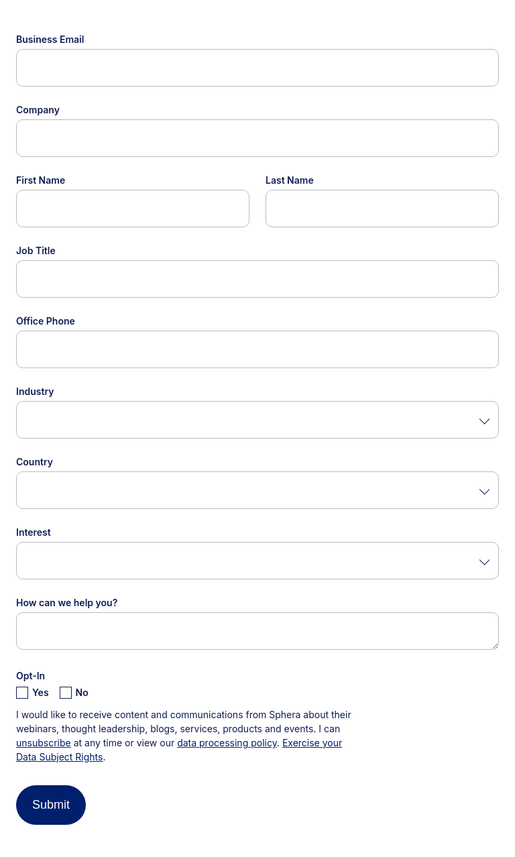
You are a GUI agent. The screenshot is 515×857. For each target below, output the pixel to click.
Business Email (50, 39)
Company (38, 109)
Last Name (290, 180)
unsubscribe (43, 742)
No (82, 692)
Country (34, 461)
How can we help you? (66, 602)
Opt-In (30, 675)
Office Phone (45, 321)
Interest (33, 532)
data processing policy (227, 742)
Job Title (36, 250)
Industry (35, 391)
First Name (40, 180)
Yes (40, 692)
